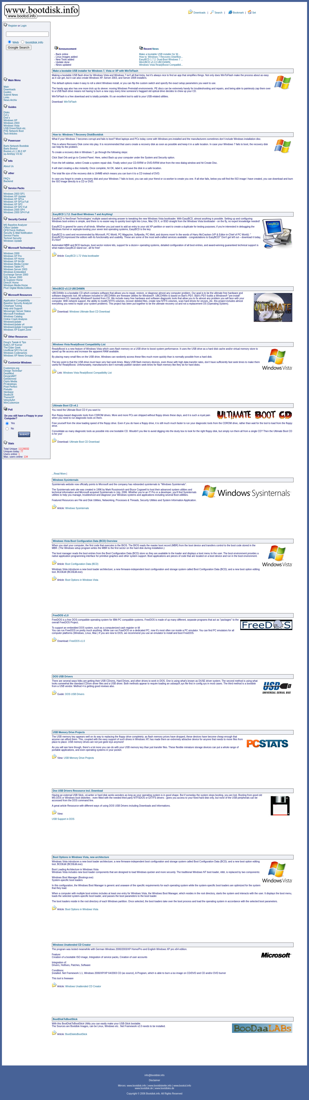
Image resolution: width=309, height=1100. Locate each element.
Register (12, 25)
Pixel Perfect (10, 386)
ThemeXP (9, 397)
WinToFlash (70, 101)
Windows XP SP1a (14, 199)
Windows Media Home (16, 285)
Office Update (11, 227)
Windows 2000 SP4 (14, 209)
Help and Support (13, 308)
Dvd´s (7, 117)
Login (23, 25)
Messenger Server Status (17, 311)
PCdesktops (10, 384)
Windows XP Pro (13, 256)
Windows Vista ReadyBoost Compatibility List (87, 372)
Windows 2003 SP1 (14, 193)
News (155, 49)
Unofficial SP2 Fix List (15, 350)
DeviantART (10, 376)
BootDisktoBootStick (76, 1034)
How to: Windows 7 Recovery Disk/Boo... (161, 57)
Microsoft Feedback (14, 313)
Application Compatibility (17, 300)
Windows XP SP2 (13, 204)
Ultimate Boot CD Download (84, 441)
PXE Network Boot (14, 131)
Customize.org (11, 368)
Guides (7, 92)
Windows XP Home (14, 258)
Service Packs (11, 235)
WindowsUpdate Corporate (18, 327)
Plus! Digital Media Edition (18, 288)
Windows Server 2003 (15, 269)
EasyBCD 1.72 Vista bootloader (82, 256)
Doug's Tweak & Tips (15, 342)
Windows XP (10, 120)
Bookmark (239, 12)
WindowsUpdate (12, 321)
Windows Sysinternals (77, 508)
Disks (6, 112)
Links (6, 97)
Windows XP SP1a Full (16, 201)
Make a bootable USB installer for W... (159, 54)
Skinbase (9, 392)
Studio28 (8, 394)
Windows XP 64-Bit (14, 261)
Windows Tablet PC (14, 266)
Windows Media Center (16, 264)
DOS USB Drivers (74, 694)
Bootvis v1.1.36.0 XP (15, 151)
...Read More (59, 473)
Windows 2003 (12, 123)
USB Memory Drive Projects (78, 758)
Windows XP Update (15, 196)
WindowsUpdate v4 (14, 324)
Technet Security (12, 238)
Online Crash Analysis (15, 319)
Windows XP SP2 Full (15, 207)
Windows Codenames (15, 353)
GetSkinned (10, 378)
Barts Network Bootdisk (16, 146)
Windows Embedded (15, 272)
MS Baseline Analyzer (15, 225)
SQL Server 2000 (13, 277)
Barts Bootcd (10, 148)
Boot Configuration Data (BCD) (81, 564)
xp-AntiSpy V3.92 (13, 154)
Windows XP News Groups (18, 355)
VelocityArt (9, 400)
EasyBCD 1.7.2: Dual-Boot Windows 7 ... (161, 59)
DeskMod (9, 373)
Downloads (199, 12)
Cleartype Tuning (13, 306)
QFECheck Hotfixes (14, 230)
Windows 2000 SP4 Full (16, 212)
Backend (8, 181)
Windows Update (13, 241)
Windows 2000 (12, 253)
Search (218, 12)
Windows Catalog (13, 316)
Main (6, 86)
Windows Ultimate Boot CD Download (89, 311)
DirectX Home (11, 282)
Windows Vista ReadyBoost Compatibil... (161, 65)
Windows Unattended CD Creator (83, 986)
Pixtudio (8, 389)
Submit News (11, 94)
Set (254, 12)
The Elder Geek (12, 347)
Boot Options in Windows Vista (81, 580)
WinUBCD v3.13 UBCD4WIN (154, 62)
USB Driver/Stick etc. (15, 128)
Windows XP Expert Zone (17, 329)
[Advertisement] (18, 64)
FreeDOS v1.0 (77, 641)
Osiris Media (10, 381)
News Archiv (10, 100)
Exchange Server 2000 (16, 274)
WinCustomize (11, 402)
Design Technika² (13, 370)
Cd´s (6, 115)
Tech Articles (10, 133)
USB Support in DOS (63, 819)
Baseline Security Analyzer (18, 303)
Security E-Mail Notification (18, 233)
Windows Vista (11, 125)
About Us (9, 166)
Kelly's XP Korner (13, 345)
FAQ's (7, 178)
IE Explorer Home (13, 280)
